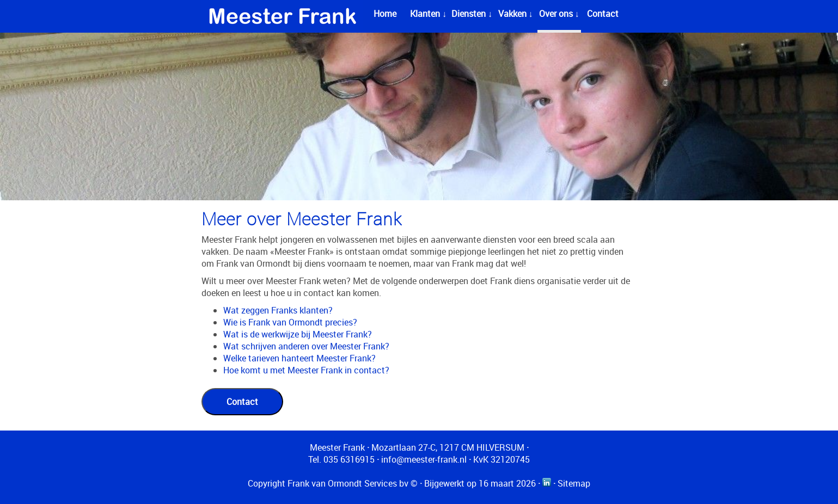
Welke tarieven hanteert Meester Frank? (299, 358)
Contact (603, 14)
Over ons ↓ (559, 14)
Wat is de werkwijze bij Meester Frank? (297, 334)
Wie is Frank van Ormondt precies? (290, 322)
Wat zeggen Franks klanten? (278, 310)
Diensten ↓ (471, 14)
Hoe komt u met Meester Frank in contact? (306, 370)
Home (385, 14)
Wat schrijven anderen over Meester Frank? (306, 346)
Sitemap (574, 483)
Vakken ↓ (515, 14)
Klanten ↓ (428, 14)
